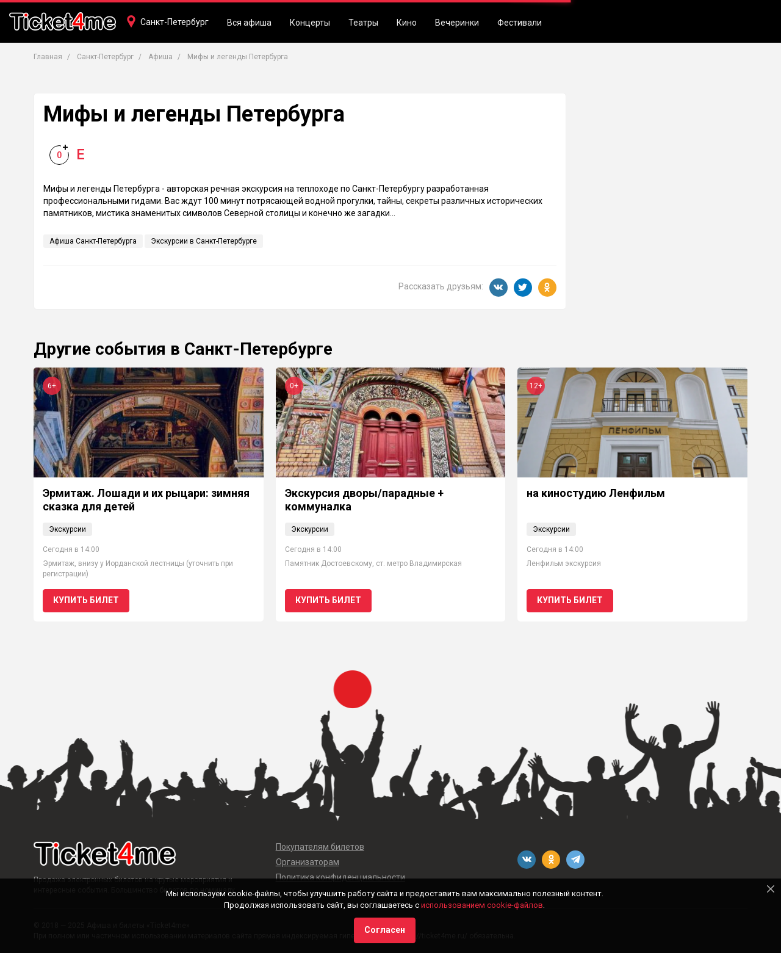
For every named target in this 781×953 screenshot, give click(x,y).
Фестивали (519, 22)
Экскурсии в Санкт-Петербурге (204, 241)
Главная (48, 57)
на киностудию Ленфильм (596, 493)
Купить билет (86, 600)
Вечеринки (457, 22)
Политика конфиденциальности (340, 877)
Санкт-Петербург (174, 22)
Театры (363, 22)
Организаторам (307, 862)
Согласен (384, 930)
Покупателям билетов (320, 847)
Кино (407, 22)
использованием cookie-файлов (482, 905)
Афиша (160, 57)
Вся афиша (249, 22)
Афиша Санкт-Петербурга (93, 241)
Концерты (310, 22)
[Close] (770, 889)
